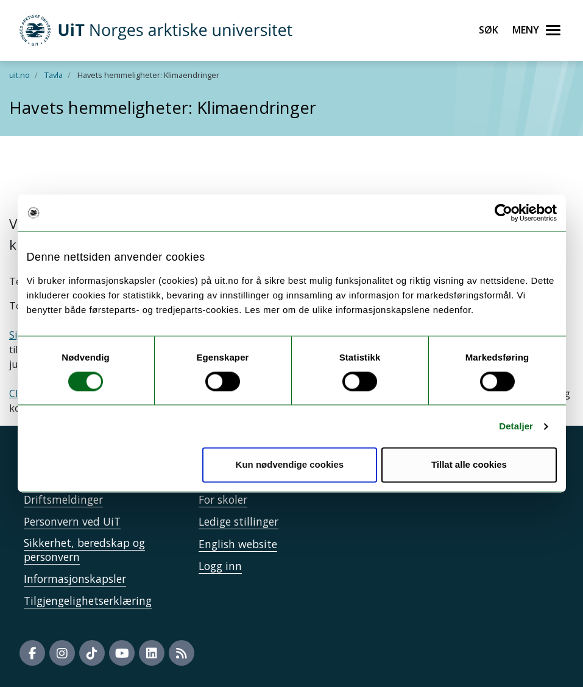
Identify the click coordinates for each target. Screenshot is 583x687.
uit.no (19, 74)
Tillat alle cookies (469, 465)
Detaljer (516, 426)
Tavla (53, 74)
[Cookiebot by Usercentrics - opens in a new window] (503, 212)
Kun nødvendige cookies (290, 465)
